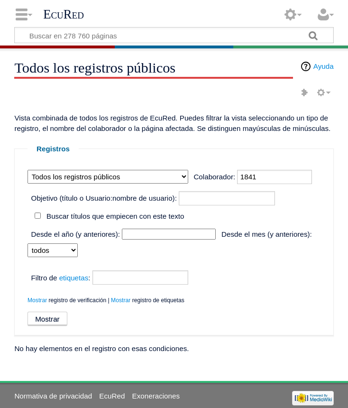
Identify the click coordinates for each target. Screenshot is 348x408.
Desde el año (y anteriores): (75, 234)
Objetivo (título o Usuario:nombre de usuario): (104, 198)
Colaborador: (214, 177)
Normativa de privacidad (53, 396)
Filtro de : (61, 278)
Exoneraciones (156, 396)
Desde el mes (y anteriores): (266, 234)
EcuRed (63, 14)
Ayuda (323, 66)
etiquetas (74, 278)
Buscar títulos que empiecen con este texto (115, 216)
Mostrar (37, 300)
